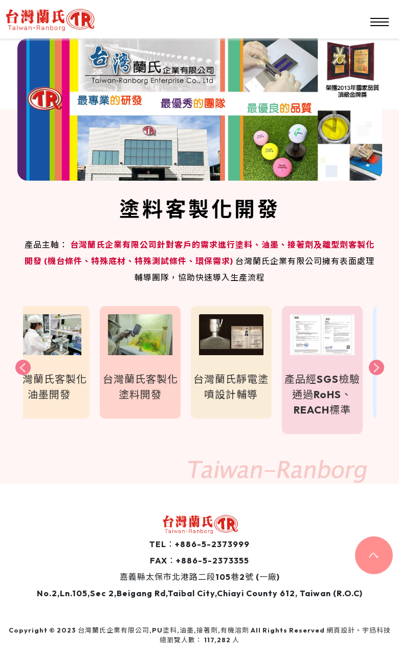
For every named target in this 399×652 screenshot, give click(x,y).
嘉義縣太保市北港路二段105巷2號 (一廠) (200, 577)
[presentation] (23, 367)
